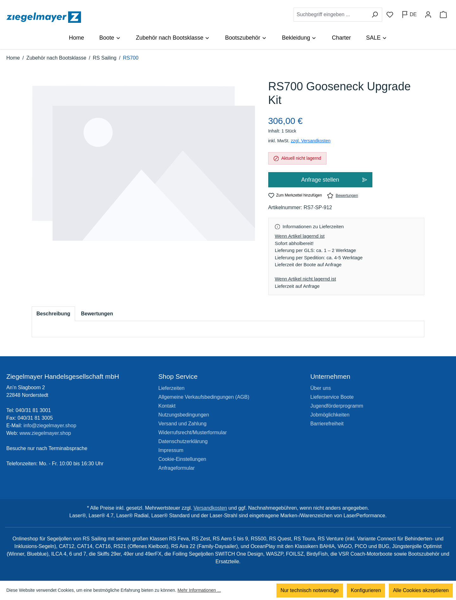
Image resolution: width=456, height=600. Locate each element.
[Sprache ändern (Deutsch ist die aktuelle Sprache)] (409, 15)
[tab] (53, 313)
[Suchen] (374, 15)
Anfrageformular (176, 468)
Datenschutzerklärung (183, 441)
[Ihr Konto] (428, 15)
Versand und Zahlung (182, 423)
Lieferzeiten (171, 388)
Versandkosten (210, 508)
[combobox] (331, 15)
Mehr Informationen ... (199, 590)
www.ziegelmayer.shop (45, 433)
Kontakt (166, 406)
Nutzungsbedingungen (183, 414)
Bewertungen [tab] (97, 313)
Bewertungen (342, 195)
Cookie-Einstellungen (182, 459)
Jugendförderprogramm (336, 406)
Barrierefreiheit (327, 423)
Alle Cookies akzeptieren (421, 590)
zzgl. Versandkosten (310, 140)
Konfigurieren (366, 590)
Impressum (170, 450)
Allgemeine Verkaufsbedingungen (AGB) (203, 397)
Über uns (320, 388)
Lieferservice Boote (332, 397)
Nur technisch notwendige (310, 590)
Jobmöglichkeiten (330, 414)
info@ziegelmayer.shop (49, 425)
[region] (143, 170)
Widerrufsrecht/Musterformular (192, 432)
